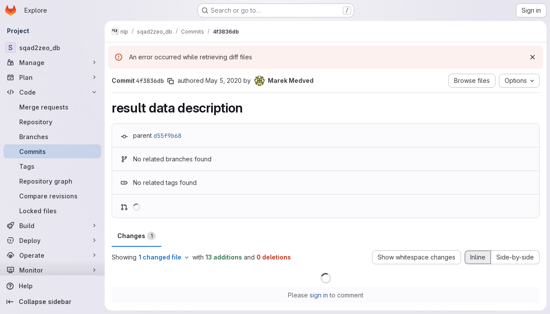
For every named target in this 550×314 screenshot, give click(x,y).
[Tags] (52, 166)
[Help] (52, 286)
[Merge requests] (52, 107)
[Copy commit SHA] (170, 81)
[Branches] (52, 136)
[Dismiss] (532, 57)
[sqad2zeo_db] (52, 48)
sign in (319, 295)
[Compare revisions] (52, 196)
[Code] (52, 92)
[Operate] (52, 255)
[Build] (52, 225)
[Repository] (52, 122)
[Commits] (52, 151)
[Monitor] (52, 270)
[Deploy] (52, 240)
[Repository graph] (52, 181)
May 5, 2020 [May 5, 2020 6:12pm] (223, 80)
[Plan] (52, 77)
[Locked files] (52, 211)
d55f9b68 (167, 136)
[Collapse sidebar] (52, 302)
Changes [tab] (136, 236)
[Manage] (52, 62)
